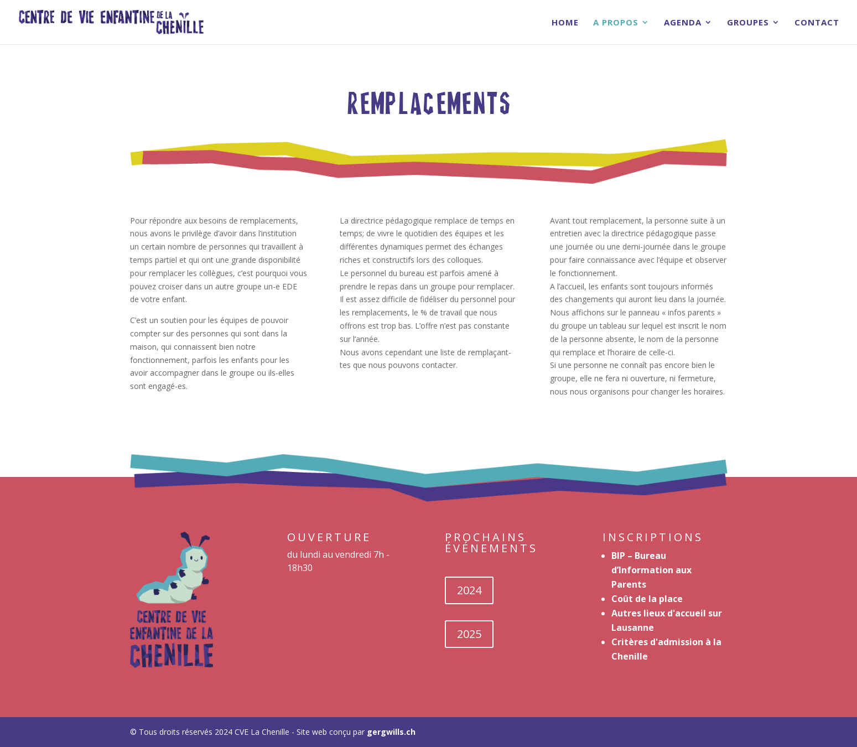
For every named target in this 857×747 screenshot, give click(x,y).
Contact (816, 23)
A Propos (615, 23)
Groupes (748, 23)
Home (565, 23)
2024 (469, 590)
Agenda (683, 23)
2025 (469, 633)
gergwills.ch (391, 732)
